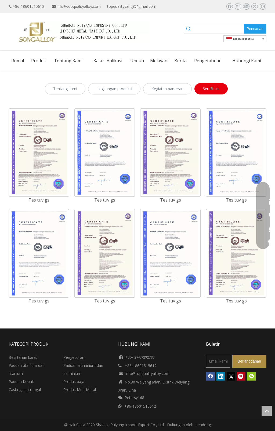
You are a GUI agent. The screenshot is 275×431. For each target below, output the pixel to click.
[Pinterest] (241, 376)
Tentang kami (65, 88)
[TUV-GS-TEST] (39, 253)
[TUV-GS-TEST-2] (39, 152)
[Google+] (237, 6)
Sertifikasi (211, 88)
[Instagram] (262, 6)
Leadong (203, 424)
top (267, 411)
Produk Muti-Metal (79, 389)
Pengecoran (73, 357)
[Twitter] (254, 6)
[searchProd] (218, 29)
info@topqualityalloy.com (79, 6)
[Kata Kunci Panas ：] (255, 29)
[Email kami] (218, 361)
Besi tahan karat (23, 357)
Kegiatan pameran (167, 88)
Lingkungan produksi (114, 88)
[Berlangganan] (249, 361)
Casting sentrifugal (25, 389)
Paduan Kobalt (21, 381)
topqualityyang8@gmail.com (131, 6)
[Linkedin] (246, 6)
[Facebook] (229, 6)
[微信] (251, 376)
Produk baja (73, 381)
